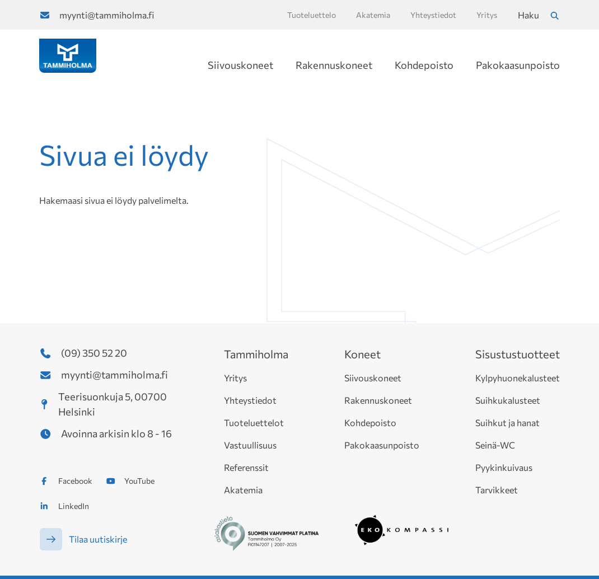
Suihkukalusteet (507, 400)
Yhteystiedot (250, 400)
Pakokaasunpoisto (518, 65)
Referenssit (246, 467)
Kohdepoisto (424, 65)
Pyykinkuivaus (503, 467)
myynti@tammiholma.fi (106, 15)
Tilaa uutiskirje (98, 539)
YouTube (139, 480)
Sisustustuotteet (517, 354)
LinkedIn (73, 506)
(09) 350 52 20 (94, 353)
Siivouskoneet (240, 65)
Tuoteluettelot (254, 422)
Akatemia (243, 489)
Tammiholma (256, 354)
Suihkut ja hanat (507, 422)
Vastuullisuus (250, 445)
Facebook (75, 480)
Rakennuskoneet (334, 65)
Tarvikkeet (496, 489)
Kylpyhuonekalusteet (517, 377)
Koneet (362, 354)
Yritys (235, 377)
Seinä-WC (495, 445)
